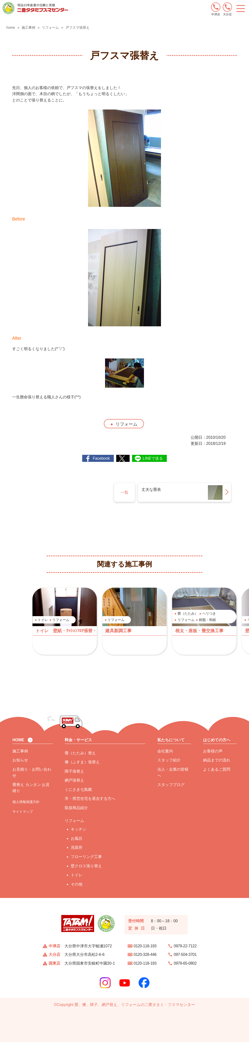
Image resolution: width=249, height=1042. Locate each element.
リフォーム (126, 424)
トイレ (76, 875)
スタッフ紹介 (169, 760)
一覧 (124, 492)
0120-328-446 (145, 954)
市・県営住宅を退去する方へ (90, 798)
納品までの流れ (216, 760)
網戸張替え (74, 780)
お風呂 (76, 838)
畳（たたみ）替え (80, 753)
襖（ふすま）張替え (82, 762)
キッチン (78, 829)
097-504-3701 (185, 954)
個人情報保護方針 (26, 802)
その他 (76, 884)
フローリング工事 (86, 857)
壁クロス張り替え (86, 866)
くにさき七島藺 (78, 789)
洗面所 (76, 847)
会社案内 (165, 751)
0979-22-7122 (185, 946)
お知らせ (20, 760)
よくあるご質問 (216, 769)
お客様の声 (212, 751)
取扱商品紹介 (76, 808)
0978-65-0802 (185, 963)
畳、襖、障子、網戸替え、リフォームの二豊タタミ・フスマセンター (134, 1005)
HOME (18, 740)
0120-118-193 (145, 946)
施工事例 (20, 751)
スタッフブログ (171, 785)
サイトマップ (22, 811)
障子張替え (74, 771)
